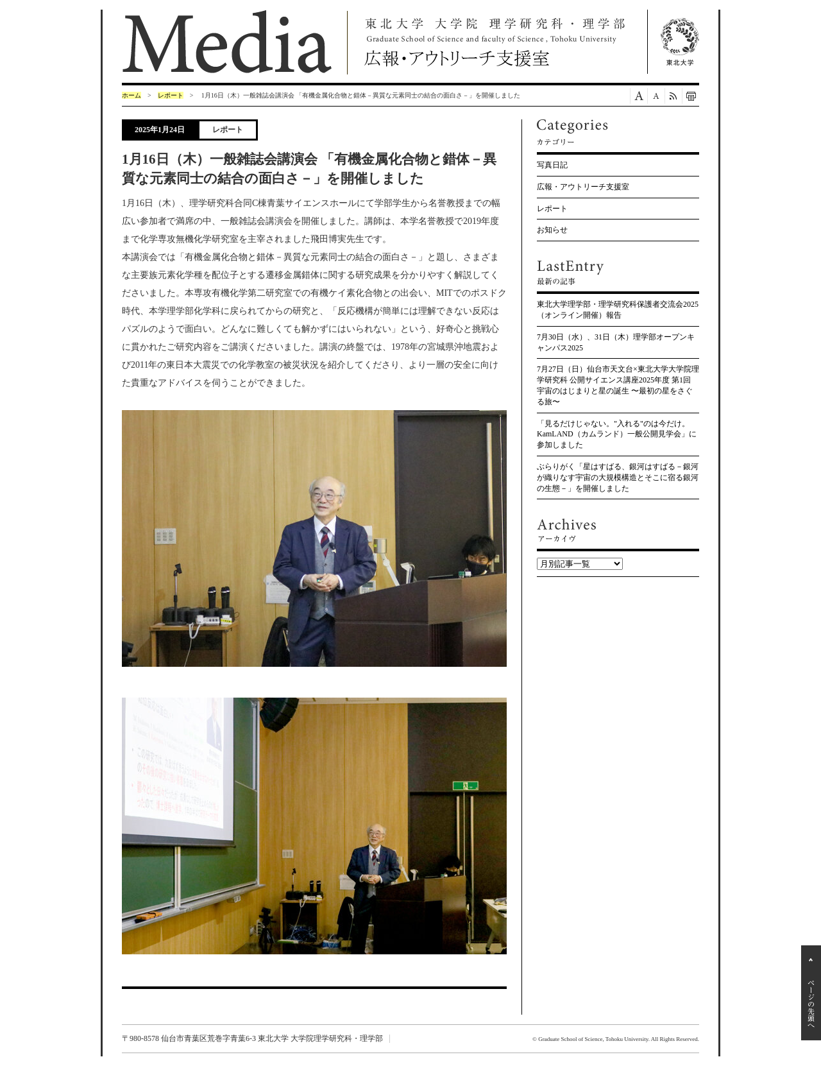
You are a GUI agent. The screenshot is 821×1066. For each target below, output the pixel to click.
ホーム (131, 95)
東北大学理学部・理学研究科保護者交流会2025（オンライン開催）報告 (617, 310)
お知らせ (552, 229)
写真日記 (552, 164)
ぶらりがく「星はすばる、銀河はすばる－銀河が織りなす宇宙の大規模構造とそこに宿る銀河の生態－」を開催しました (617, 477)
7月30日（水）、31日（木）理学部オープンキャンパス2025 (616, 342)
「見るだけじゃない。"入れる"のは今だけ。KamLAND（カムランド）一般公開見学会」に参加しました (617, 434)
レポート (170, 95)
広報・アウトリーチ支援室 (583, 186)
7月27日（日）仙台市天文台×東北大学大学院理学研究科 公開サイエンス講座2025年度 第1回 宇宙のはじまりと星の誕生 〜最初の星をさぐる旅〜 (618, 385)
